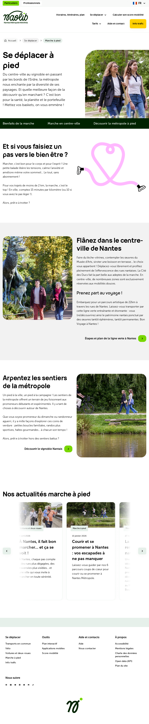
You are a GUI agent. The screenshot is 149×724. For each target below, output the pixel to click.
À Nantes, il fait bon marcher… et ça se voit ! (37, 547)
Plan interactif (49, 643)
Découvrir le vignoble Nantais (43, 448)
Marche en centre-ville (64, 123)
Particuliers (10, 3)
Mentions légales (124, 648)
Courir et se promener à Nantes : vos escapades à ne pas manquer (90, 550)
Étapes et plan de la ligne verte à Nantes (110, 338)
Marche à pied (13, 657)
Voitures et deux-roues (18, 653)
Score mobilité (50, 653)
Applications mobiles (53, 648)
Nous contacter (87, 648)
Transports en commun (18, 643)
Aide (81, 643)
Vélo (8, 648)
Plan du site (121, 665)
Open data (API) (123, 661)
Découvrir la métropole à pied (115, 123)
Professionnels (31, 3)
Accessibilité (121, 643)
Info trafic (138, 23)
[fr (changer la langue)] (139, 3)
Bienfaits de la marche (18, 123)
